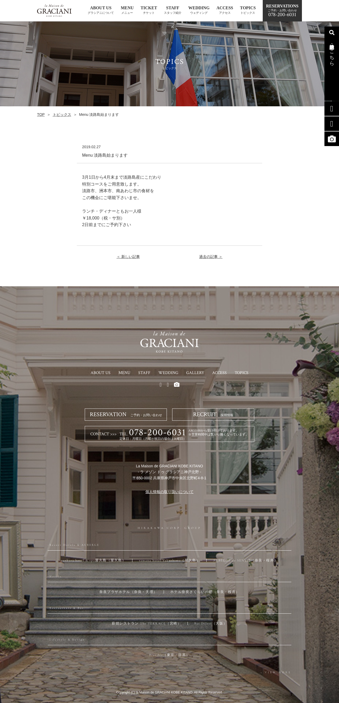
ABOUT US (100, 373)
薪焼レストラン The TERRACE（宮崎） (146, 623)
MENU (124, 373)
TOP (41, 114)
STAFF (144, 373)
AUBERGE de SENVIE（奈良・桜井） (245, 560)
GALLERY (195, 373)
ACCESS (219, 373)
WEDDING (168, 373)
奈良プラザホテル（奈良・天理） (128, 592)
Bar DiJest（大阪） (210, 623)
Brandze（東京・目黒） (169, 655)
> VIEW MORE (276, 672)
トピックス (62, 114)
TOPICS (241, 373)
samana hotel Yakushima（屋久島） (169, 560)
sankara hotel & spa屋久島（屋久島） (93, 560)
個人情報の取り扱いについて (169, 492)
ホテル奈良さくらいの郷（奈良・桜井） (205, 592)
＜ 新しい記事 (128, 256)
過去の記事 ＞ (210, 256)
